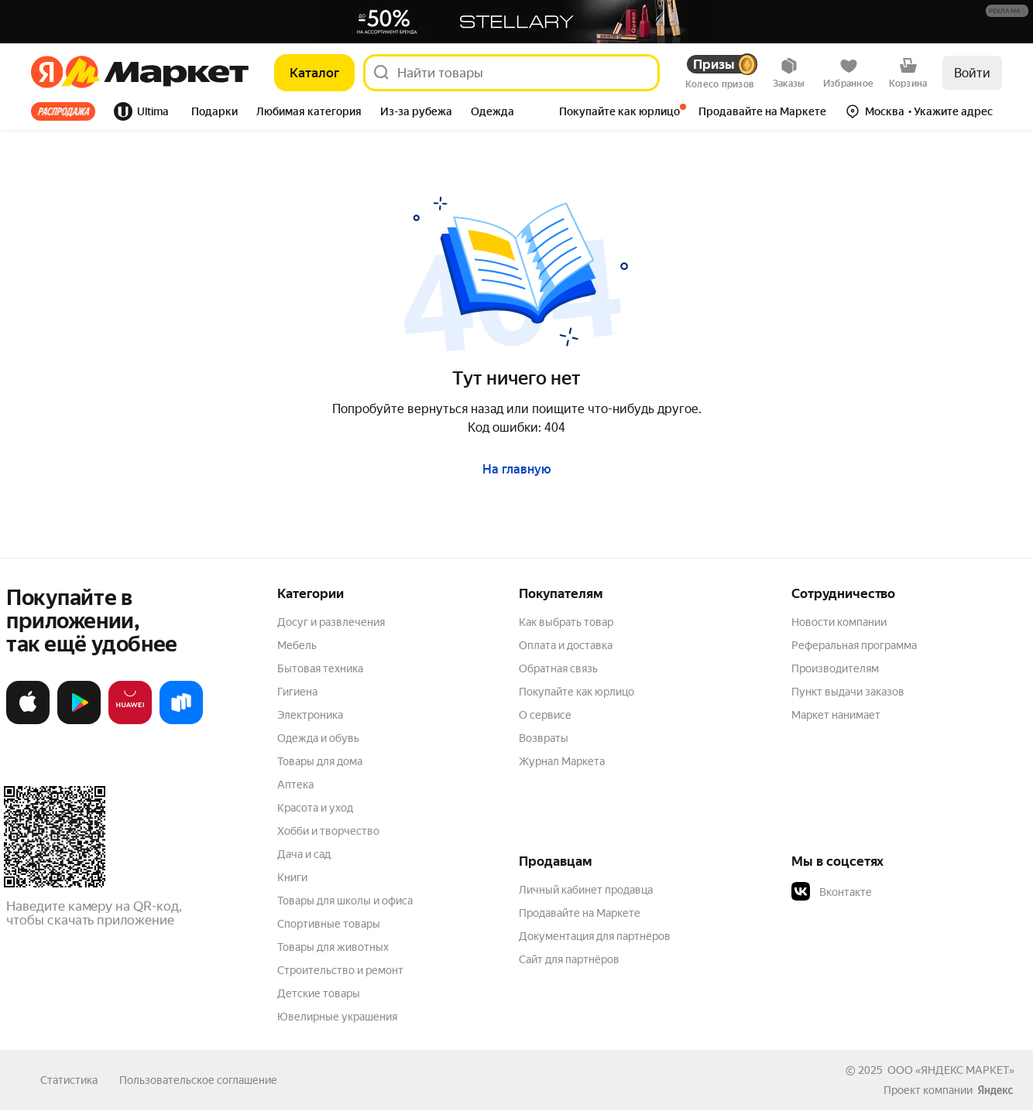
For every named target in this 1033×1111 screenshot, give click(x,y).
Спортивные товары (328, 924)
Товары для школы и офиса (345, 900)
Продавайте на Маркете (579, 913)
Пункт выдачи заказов (847, 691)
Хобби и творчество (328, 831)
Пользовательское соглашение (198, 1080)
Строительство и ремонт (340, 970)
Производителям (835, 668)
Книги (292, 877)
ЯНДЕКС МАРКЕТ (965, 1070)
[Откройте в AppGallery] (130, 720)
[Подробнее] (1008, 11)
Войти (972, 73)
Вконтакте (831, 892)
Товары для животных (333, 947)
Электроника (310, 715)
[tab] (68, 111)
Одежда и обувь (318, 738)
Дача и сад (304, 854)
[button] (1007, 11)
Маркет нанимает (835, 715)
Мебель (297, 645)
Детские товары (318, 993)
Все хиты (63, 111)
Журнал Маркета (562, 761)
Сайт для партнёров (569, 959)
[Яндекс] (47, 73)
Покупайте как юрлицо (576, 691)
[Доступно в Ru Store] (181, 720)
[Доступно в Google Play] (79, 720)
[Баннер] (516, 21)
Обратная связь (558, 668)
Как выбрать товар (566, 622)
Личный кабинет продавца (586, 890)
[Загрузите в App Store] (28, 720)
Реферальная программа (854, 645)
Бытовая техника (320, 668)
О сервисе (545, 715)
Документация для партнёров (595, 936)
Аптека (295, 784)
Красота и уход (315, 808)
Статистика (69, 1080)
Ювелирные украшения (337, 1016)
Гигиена (297, 691)
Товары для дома (319, 761)
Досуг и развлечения (331, 622)
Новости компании (839, 622)
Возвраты (543, 738)
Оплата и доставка (566, 645)
